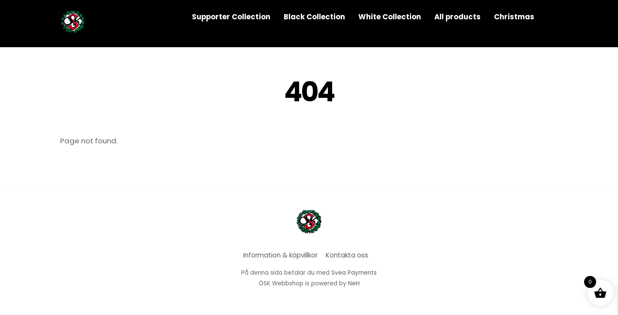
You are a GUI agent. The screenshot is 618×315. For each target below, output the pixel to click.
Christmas (514, 17)
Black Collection (314, 17)
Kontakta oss (347, 255)
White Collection (389, 17)
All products (457, 17)
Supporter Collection (231, 17)
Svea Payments (354, 273)
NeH (354, 283)
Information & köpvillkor (280, 255)
